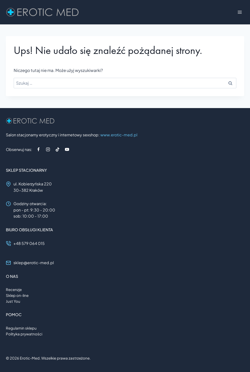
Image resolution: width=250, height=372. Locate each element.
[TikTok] (57, 149)
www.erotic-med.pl (118, 134)
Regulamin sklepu (21, 328)
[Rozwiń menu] (239, 12)
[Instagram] (48, 149)
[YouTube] (67, 149)
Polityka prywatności (24, 334)
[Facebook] (38, 149)
